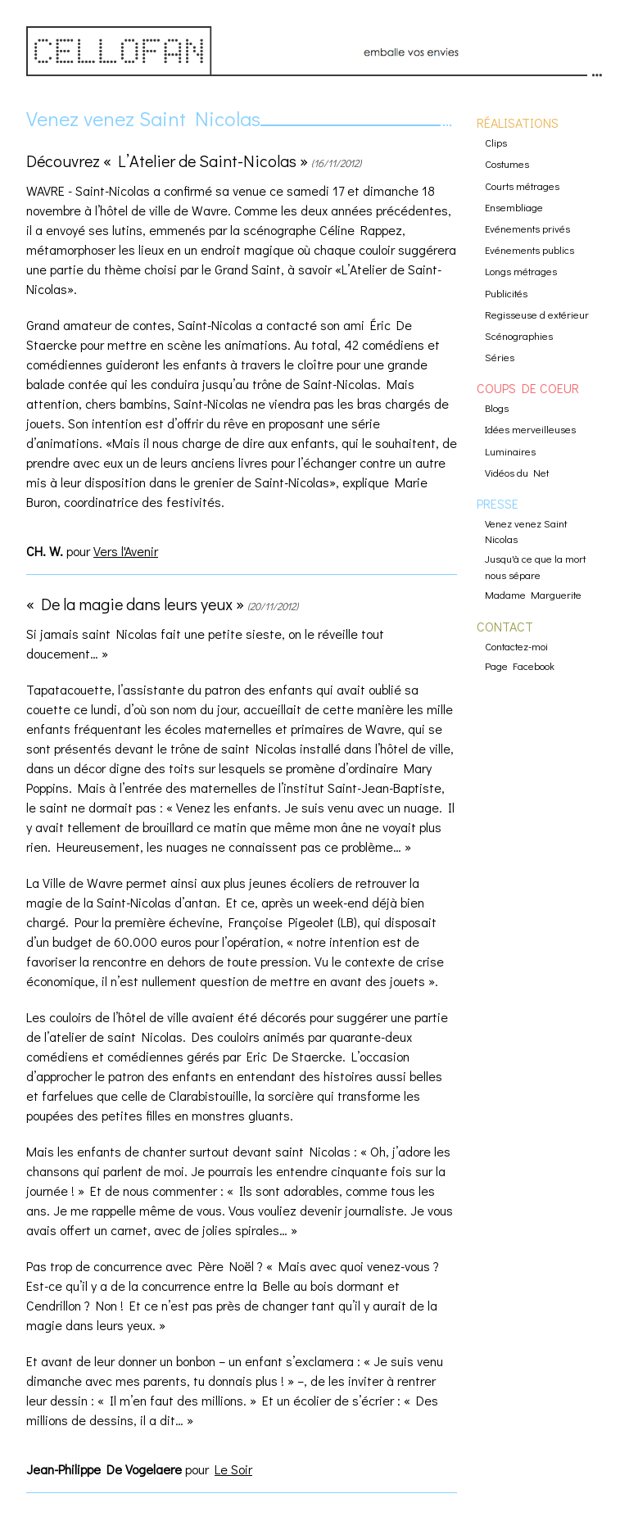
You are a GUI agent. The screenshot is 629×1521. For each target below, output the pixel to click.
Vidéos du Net (517, 472)
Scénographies (519, 335)
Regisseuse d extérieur (537, 314)
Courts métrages (522, 185)
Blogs (497, 407)
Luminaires (510, 451)
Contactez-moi (516, 646)
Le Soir (233, 1469)
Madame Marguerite (533, 594)
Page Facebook (519, 665)
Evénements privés (527, 228)
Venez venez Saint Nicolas (143, 118)
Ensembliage (514, 207)
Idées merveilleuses (530, 429)
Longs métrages (521, 271)
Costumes (507, 163)
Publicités (506, 293)
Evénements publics (529, 249)
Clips (496, 142)
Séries (499, 357)
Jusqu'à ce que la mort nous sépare (535, 566)
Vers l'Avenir (125, 550)
